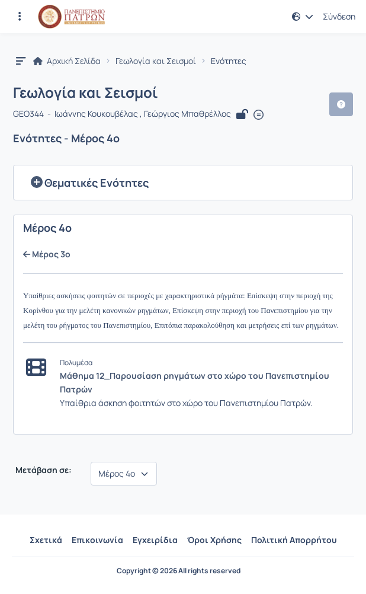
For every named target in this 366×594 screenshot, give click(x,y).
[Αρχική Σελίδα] (71, 16)
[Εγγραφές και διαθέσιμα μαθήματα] (19, 16)
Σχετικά (46, 539)
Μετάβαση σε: (43, 470)
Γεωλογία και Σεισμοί (155, 61)
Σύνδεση (339, 16)
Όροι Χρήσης (214, 539)
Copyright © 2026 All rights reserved (178, 571)
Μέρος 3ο (46, 254)
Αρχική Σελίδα (67, 61)
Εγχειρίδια (155, 539)
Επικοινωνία (97, 539)
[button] (302, 16)
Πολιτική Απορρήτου (294, 539)
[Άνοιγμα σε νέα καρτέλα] (258, 114)
